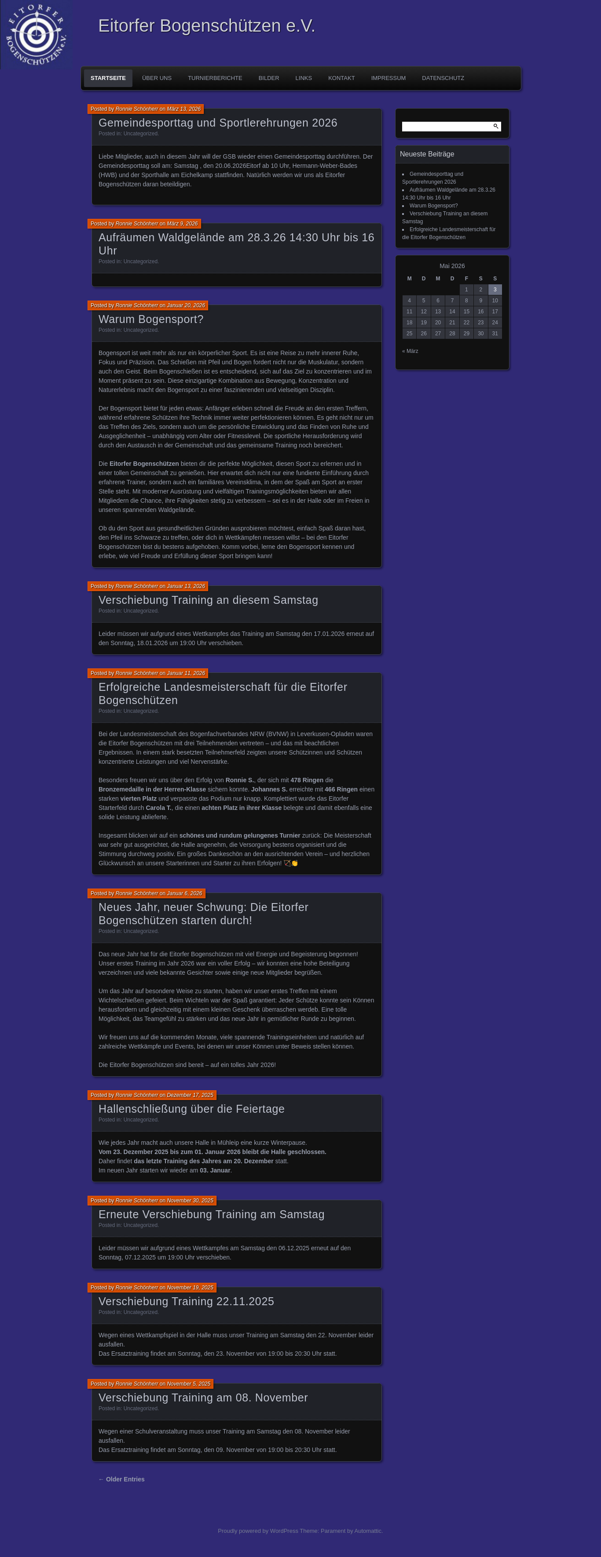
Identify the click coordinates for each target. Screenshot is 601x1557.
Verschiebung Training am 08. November (203, 1397)
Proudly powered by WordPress (258, 1531)
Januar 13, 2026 (186, 586)
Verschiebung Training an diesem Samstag (209, 600)
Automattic (368, 1531)
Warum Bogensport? (151, 319)
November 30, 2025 (190, 1201)
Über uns (157, 78)
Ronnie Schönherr (137, 109)
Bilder (269, 78)
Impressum (388, 78)
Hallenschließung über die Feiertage (192, 1109)
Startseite (108, 78)
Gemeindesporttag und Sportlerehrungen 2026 (218, 122)
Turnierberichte (215, 78)
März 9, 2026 (182, 224)
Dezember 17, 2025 (190, 1095)
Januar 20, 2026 (186, 305)
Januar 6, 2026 (184, 893)
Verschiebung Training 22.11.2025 (186, 1301)
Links (304, 78)
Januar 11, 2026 (186, 673)
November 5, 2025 (188, 1384)
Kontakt (341, 78)
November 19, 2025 (190, 1288)
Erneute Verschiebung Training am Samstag (212, 1214)
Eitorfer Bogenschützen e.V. (206, 25)
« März (410, 351)
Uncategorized (141, 134)
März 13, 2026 (184, 109)
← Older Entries (121, 1479)
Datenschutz (443, 78)
